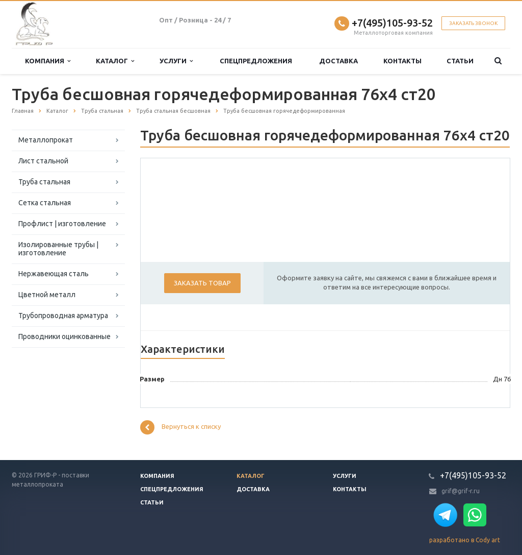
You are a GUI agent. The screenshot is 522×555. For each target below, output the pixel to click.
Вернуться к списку (180, 427)
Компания (47, 61)
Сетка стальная (44, 203)
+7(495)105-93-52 (392, 22)
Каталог (115, 61)
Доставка (338, 60)
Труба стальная (44, 182)
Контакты (402, 60)
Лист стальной (43, 161)
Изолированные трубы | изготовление (58, 248)
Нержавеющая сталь (53, 274)
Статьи (460, 60)
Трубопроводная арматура (63, 315)
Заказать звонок (473, 23)
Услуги (176, 61)
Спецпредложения (256, 60)
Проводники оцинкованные (64, 336)
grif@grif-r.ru (460, 491)
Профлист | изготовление (62, 224)
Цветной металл (46, 295)
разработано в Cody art (464, 540)
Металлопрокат (45, 140)
